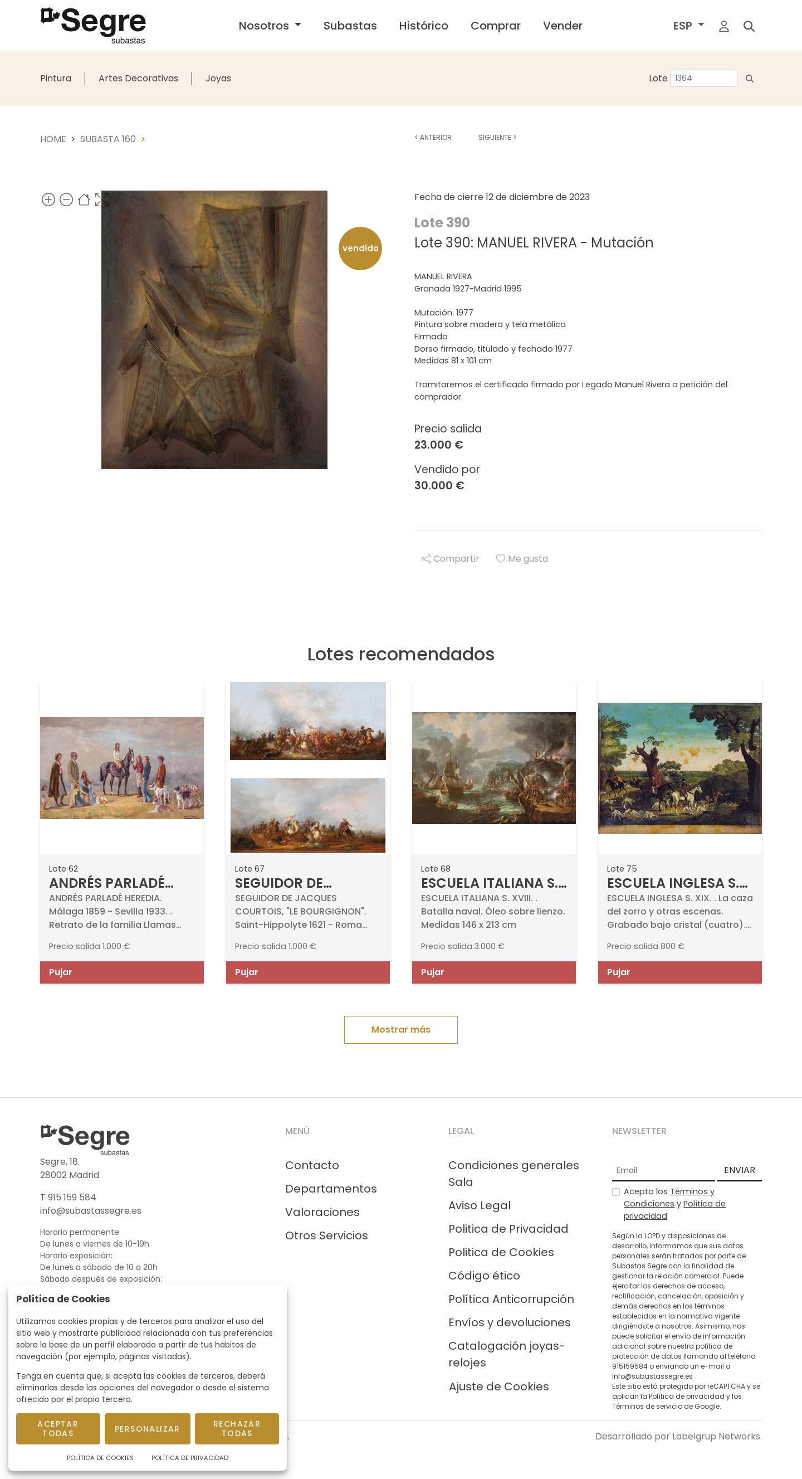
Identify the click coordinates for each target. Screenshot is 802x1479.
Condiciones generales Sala (513, 1173)
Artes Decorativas (138, 78)
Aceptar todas (58, 1428)
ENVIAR (739, 1170)
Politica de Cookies (501, 1252)
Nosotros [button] (265, 25)
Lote (658, 78)
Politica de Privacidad (508, 1229)
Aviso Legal (479, 1205)
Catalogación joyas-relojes (506, 1354)
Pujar (60, 972)
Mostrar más (401, 1029)
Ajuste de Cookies (499, 1386)
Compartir (451, 558)
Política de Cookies (100, 1457)
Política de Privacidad (189, 1457)
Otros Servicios (326, 1235)
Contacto (312, 1165)
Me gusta (522, 558)
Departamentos (331, 1188)
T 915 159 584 (68, 1197)
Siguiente (497, 137)
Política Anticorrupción (511, 1299)
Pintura (55, 78)
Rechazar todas (237, 1428)
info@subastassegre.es (90, 1210)
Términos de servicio (647, 1406)
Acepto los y (675, 1203)
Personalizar (147, 1428)
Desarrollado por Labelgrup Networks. (678, 1436)
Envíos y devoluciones (509, 1322)
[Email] (663, 1170)
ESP (684, 25)
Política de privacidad (687, 1396)
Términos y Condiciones (669, 1197)
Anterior (433, 137)
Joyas (218, 78)
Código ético (484, 1275)
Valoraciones (322, 1212)
